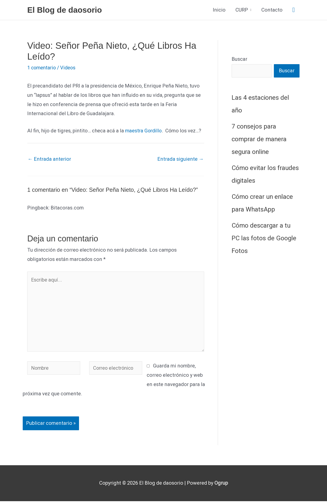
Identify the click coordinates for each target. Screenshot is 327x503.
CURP (241, 10)
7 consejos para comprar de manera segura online (259, 139)
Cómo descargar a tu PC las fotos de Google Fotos (264, 238)
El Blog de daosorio (64, 9)
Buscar (239, 59)
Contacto (271, 10)
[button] (293, 10)
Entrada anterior (49, 159)
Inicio (219, 10)
